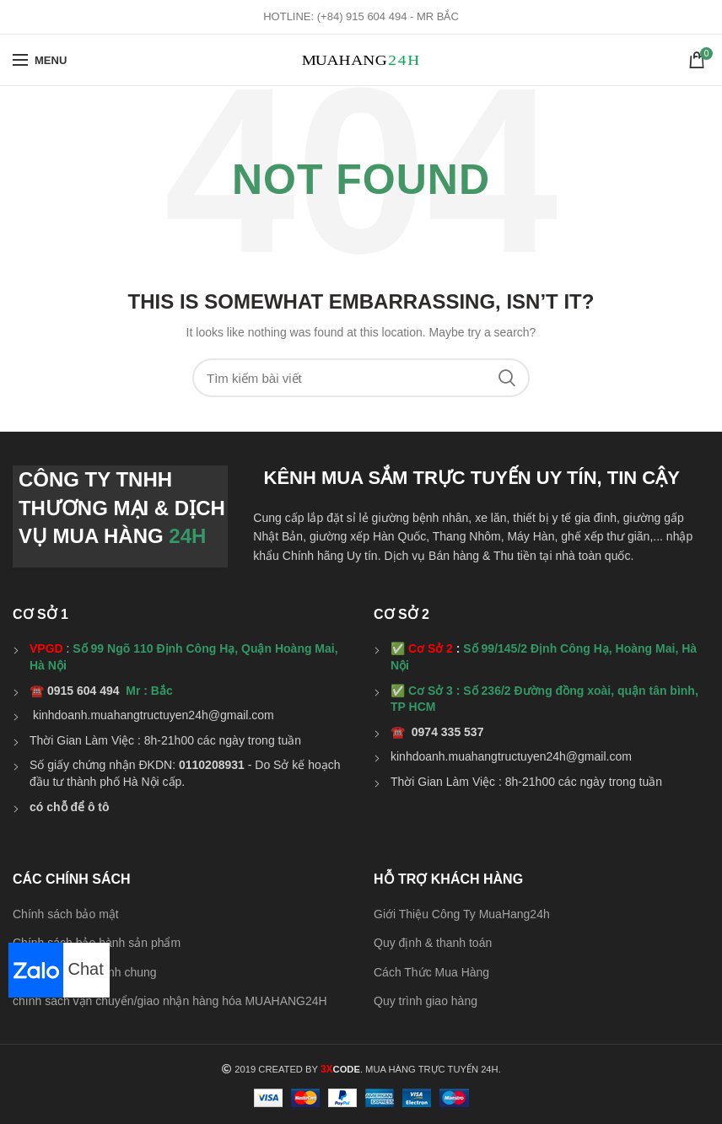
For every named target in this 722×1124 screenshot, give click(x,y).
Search (507, 377)
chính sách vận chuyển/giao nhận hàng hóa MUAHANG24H (170, 1001)
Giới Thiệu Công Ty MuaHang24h (462, 914)
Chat (56, 969)
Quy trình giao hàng (425, 1001)
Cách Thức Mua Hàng (431, 972)
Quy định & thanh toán (433, 942)
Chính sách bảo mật (66, 914)
